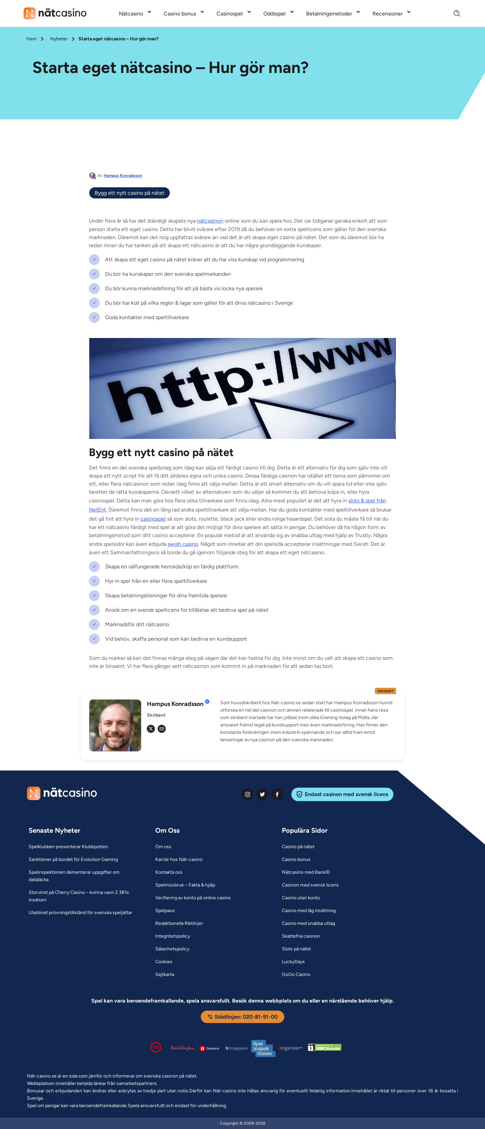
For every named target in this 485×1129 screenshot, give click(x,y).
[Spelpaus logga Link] (209, 1048)
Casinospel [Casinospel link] (230, 13)
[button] (308, 721)
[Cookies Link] (163, 962)
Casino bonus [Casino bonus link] (180, 13)
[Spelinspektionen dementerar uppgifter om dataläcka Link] (83, 876)
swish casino (183, 544)
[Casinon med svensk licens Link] (310, 885)
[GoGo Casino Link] (296, 974)
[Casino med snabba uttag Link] (308, 923)
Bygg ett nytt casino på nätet (129, 193)
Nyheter (59, 39)
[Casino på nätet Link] (298, 847)
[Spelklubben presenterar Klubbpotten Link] (68, 847)
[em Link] (162, 729)
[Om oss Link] (163, 847)
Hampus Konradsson (123, 175)
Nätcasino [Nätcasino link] (131, 13)
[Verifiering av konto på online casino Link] (193, 898)
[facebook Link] (277, 794)
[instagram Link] (247, 794)
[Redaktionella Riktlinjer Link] (179, 923)
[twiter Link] (262, 794)
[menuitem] (136, 13)
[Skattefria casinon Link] (301, 936)
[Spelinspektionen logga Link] (263, 1048)
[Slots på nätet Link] (296, 949)
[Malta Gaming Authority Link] (290, 1048)
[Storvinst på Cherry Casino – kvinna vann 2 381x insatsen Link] (83, 896)
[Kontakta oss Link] (169, 872)
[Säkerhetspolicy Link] (172, 949)
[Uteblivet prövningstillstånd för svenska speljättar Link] (80, 912)
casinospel (153, 519)
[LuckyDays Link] (293, 962)
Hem (31, 39)
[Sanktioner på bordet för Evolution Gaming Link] (73, 859)
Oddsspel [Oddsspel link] (274, 13)
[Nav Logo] (55, 13)
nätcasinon (210, 221)
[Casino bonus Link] (296, 859)
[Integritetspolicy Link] (172, 936)
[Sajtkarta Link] (164, 974)
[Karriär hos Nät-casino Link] (178, 859)
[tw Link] (151, 729)
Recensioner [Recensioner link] (387, 13)
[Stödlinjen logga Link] (182, 1048)
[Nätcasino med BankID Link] (306, 872)
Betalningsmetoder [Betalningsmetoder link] (329, 13)
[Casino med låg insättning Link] (309, 910)
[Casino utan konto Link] (301, 898)
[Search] (453, 13)
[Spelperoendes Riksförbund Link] (236, 1048)
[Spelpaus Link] (165, 910)
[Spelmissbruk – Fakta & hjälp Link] (185, 885)
